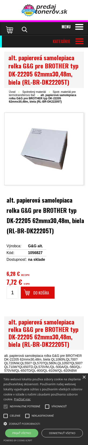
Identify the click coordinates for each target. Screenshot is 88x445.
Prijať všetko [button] (21, 433)
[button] (44, 423)
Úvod (12, 92)
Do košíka (41, 293)
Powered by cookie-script (18, 440)
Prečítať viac (22, 399)
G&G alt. (35, 246)
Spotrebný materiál (34, 92)
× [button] (84, 377)
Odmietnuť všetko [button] (62, 433)
